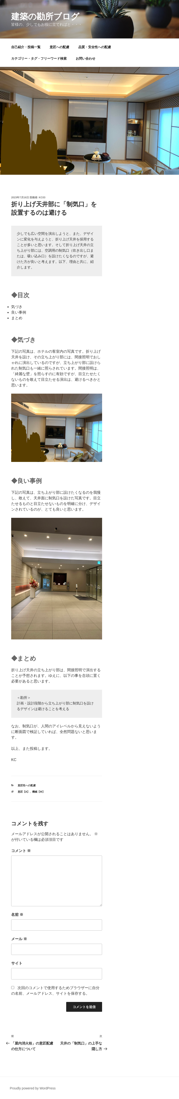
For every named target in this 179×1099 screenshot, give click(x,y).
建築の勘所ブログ (45, 16)
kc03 (42, 197)
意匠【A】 (24, 791)
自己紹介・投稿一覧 (26, 47)
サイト (16, 963)
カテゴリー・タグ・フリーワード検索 (39, 58)
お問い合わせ (85, 58)
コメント (21, 851)
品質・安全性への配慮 (94, 47)
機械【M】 (38, 791)
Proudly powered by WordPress (33, 1088)
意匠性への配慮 (27, 785)
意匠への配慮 (59, 47)
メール (19, 939)
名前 (17, 915)
